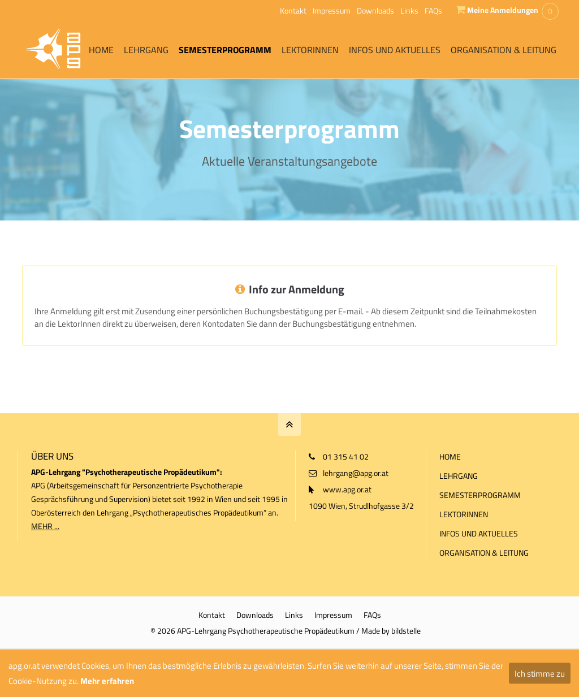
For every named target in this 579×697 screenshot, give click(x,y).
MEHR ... (45, 526)
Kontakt (293, 10)
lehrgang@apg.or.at (355, 473)
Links (409, 10)
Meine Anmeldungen (502, 10)
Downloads (375, 10)
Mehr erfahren (107, 680)
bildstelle (406, 631)
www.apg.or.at (347, 489)
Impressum (332, 10)
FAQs (433, 10)
